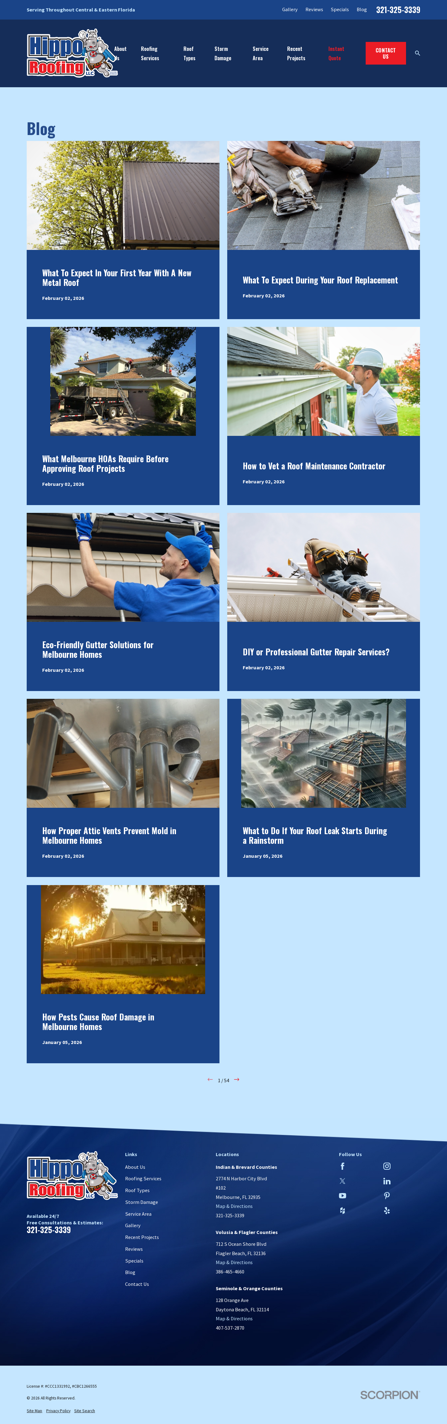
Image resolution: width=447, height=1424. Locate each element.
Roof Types (137, 1190)
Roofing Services (143, 1178)
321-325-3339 (398, 10)
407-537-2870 (230, 1328)
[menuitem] (34, 1411)
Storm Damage (141, 1202)
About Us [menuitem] (120, 53)
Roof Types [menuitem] (189, 53)
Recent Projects (142, 1237)
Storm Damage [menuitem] (222, 53)
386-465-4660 (230, 1271)
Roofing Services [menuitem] (150, 53)
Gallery (290, 9)
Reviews (314, 9)
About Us (135, 1167)
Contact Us (386, 53)
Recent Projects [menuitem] (296, 53)
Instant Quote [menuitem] (336, 53)
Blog (362, 9)
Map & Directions (234, 1206)
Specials (340, 9)
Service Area (138, 1214)
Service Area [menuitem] (261, 53)
